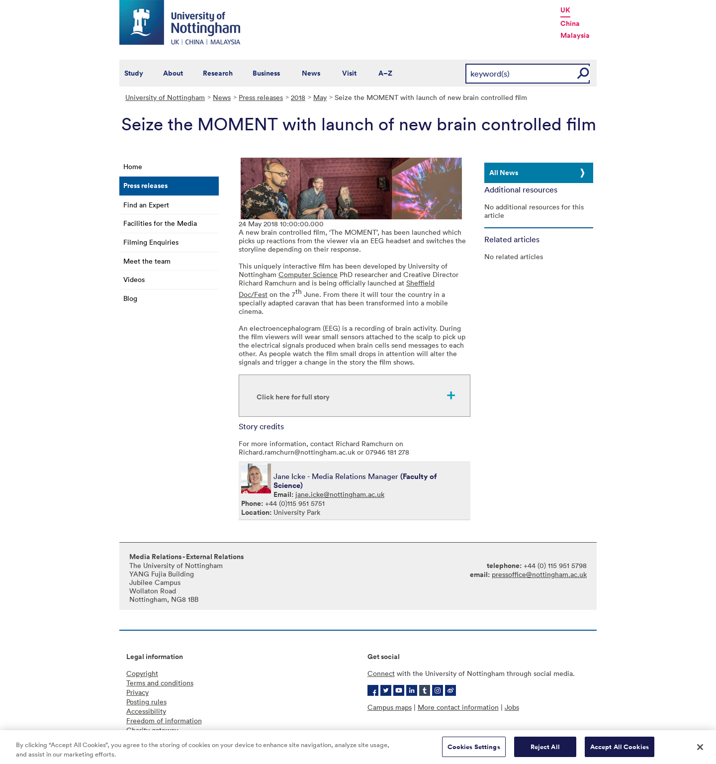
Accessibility (146, 711)
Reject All (545, 751)
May (320, 97)
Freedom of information (164, 720)
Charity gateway (152, 730)
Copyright (142, 673)
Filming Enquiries (151, 242)
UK (565, 10)
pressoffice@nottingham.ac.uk (539, 574)
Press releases (261, 97)
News (311, 73)
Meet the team (147, 261)
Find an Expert (146, 204)
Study (133, 73)
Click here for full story (293, 397)
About (173, 73)
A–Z (385, 73)
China (570, 23)
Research (218, 73)
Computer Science (308, 274)
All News (503, 173)
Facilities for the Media (160, 223)
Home (132, 166)
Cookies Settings (474, 751)
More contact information (458, 707)
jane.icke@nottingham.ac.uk (339, 494)
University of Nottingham (165, 97)
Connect (381, 673)
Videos (134, 279)
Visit (349, 73)
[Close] (700, 751)
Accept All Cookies (619, 751)
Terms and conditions (159, 682)
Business (266, 73)
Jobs (512, 707)
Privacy (137, 692)
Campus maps (389, 707)
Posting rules (146, 701)
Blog (130, 298)
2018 (298, 97)
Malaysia (575, 35)
